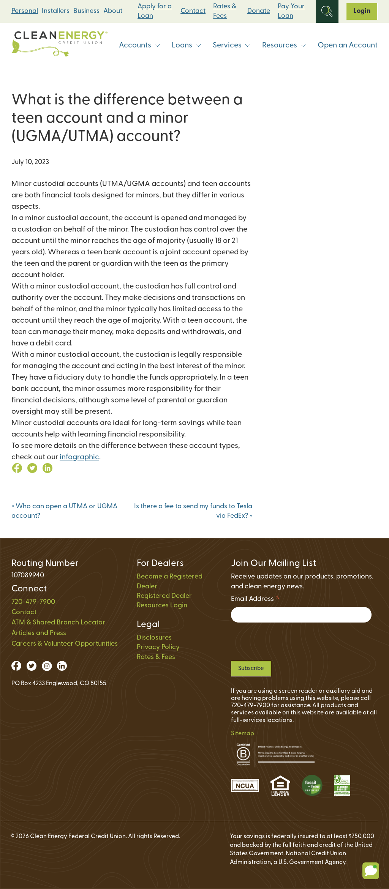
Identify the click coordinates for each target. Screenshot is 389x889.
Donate (258, 11)
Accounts (139, 45)
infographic (79, 457)
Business (86, 11)
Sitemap (242, 734)
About (112, 11)
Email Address (255, 600)
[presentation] (288, 641)
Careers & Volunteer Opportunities (64, 644)
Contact (193, 11)
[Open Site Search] (327, 11)
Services (232, 45)
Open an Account (348, 45)
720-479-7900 (33, 602)
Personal (24, 11)
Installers (56, 11)
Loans (186, 45)
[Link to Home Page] (59, 45)
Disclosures (154, 638)
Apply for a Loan (155, 11)
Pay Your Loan (291, 11)
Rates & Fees (224, 11)
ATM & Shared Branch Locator (58, 622)
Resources (284, 45)
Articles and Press (38, 633)
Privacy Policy (158, 647)
